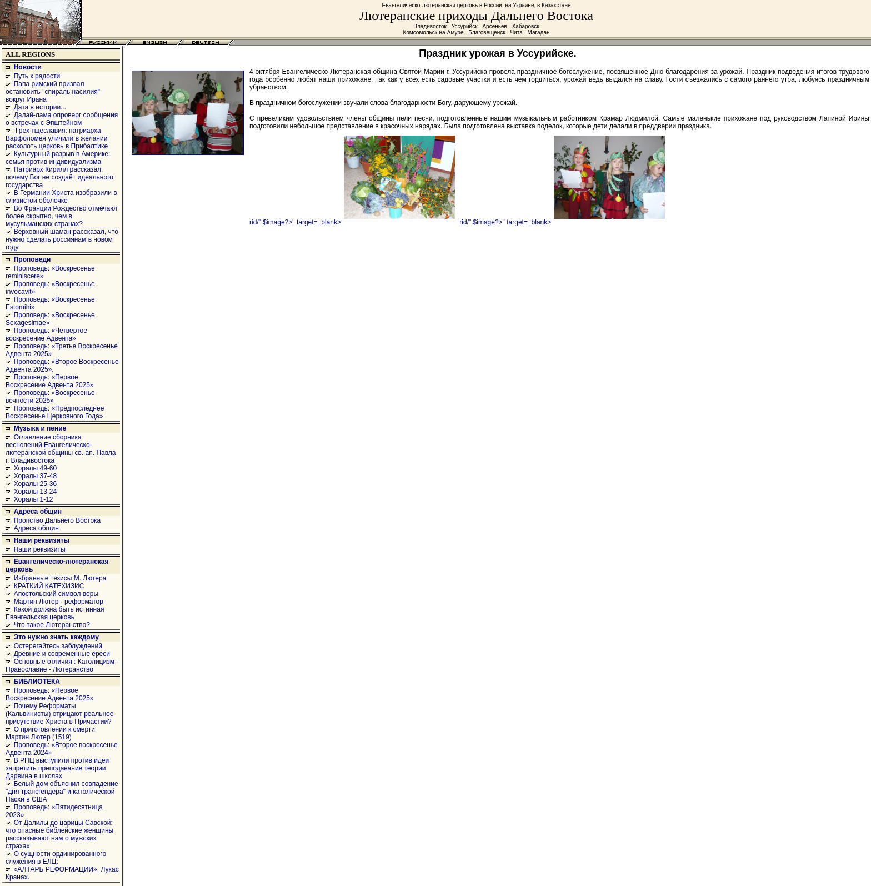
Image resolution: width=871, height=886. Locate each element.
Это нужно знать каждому (56, 637)
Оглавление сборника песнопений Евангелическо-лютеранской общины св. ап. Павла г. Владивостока (61, 448)
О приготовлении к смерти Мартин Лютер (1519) (50, 733)
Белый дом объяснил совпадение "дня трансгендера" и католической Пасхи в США (62, 791)
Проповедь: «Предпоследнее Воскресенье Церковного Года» (55, 412)
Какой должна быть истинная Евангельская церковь (55, 613)
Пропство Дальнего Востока (57, 520)
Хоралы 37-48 (35, 476)
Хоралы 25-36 (35, 484)
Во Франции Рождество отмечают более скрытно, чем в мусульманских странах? (62, 216)
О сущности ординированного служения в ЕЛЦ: (56, 857)
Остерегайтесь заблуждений (58, 646)
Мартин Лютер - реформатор (58, 601)
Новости (28, 67)
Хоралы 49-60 (35, 468)
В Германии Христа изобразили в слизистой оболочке (61, 196)
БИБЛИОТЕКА (37, 681)
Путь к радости (37, 76)
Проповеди (32, 259)
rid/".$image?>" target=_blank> (352, 222)
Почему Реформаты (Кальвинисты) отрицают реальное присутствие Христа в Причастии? (59, 713)
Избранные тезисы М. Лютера (60, 578)
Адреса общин (38, 511)
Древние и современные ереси (62, 654)
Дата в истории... (40, 107)
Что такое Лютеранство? (52, 625)
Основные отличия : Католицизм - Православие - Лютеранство (62, 665)
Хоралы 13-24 (35, 491)
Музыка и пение (40, 428)
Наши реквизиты (41, 540)
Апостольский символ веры (56, 594)
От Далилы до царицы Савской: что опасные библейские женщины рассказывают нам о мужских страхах (59, 834)
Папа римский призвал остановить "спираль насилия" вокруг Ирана (53, 91)
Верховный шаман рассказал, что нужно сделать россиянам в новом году (62, 239)
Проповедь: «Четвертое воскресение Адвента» (46, 334)
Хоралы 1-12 (33, 499)
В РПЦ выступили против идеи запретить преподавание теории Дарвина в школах (57, 768)
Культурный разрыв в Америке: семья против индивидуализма (58, 158)
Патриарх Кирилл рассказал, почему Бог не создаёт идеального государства (59, 177)
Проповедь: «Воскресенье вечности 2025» (50, 396)
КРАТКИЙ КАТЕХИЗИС (49, 586)
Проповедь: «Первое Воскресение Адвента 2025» (50, 381)
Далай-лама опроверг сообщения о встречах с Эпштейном (62, 119)
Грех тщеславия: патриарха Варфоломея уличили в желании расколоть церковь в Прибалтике (57, 138)
